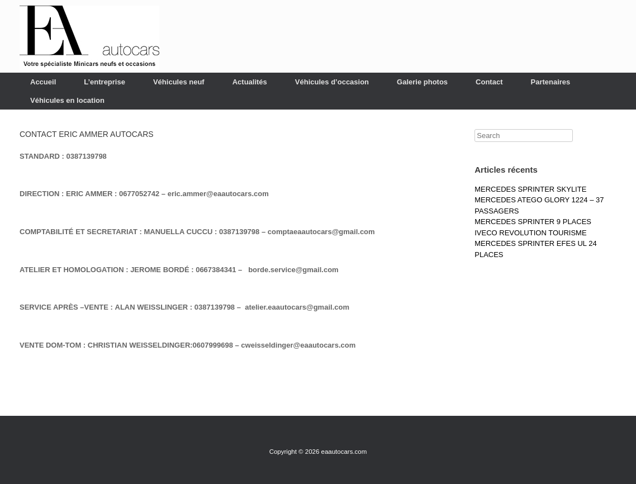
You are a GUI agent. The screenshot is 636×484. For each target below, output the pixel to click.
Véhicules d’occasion (332, 82)
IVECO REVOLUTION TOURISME (530, 233)
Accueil (43, 82)
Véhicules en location (67, 100)
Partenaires (550, 82)
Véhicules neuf (179, 82)
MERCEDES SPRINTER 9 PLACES (532, 221)
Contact (489, 82)
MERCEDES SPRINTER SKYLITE (530, 189)
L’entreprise (104, 82)
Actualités (249, 82)
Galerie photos (422, 82)
